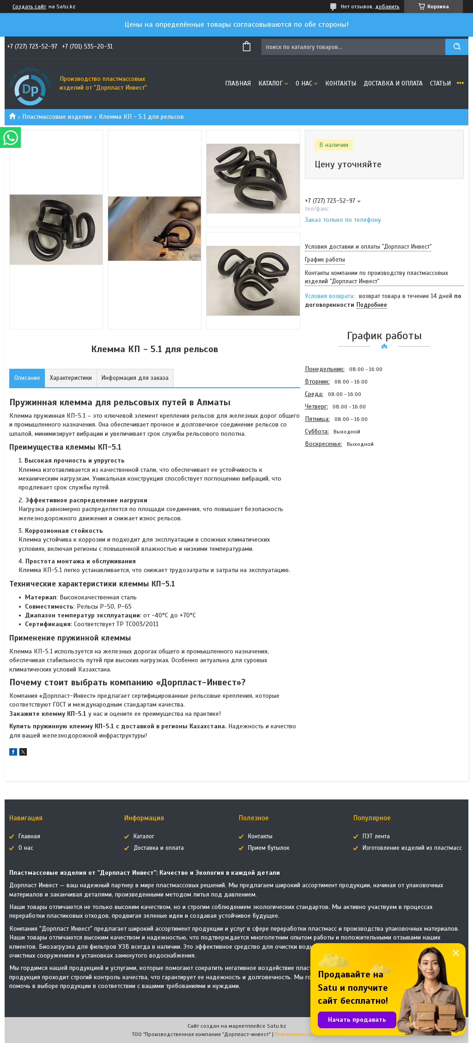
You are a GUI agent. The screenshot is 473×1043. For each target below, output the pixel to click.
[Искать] (456, 47)
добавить (387, 6)
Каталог (270, 83)
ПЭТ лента (376, 836)
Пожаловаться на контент (308, 1034)
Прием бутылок (268, 848)
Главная (238, 83)
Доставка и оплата (393, 83)
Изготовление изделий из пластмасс (412, 848)
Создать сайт (29, 6)
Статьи (440, 83)
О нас (304, 83)
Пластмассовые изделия (57, 117)
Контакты (340, 83)
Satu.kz (276, 1026)
